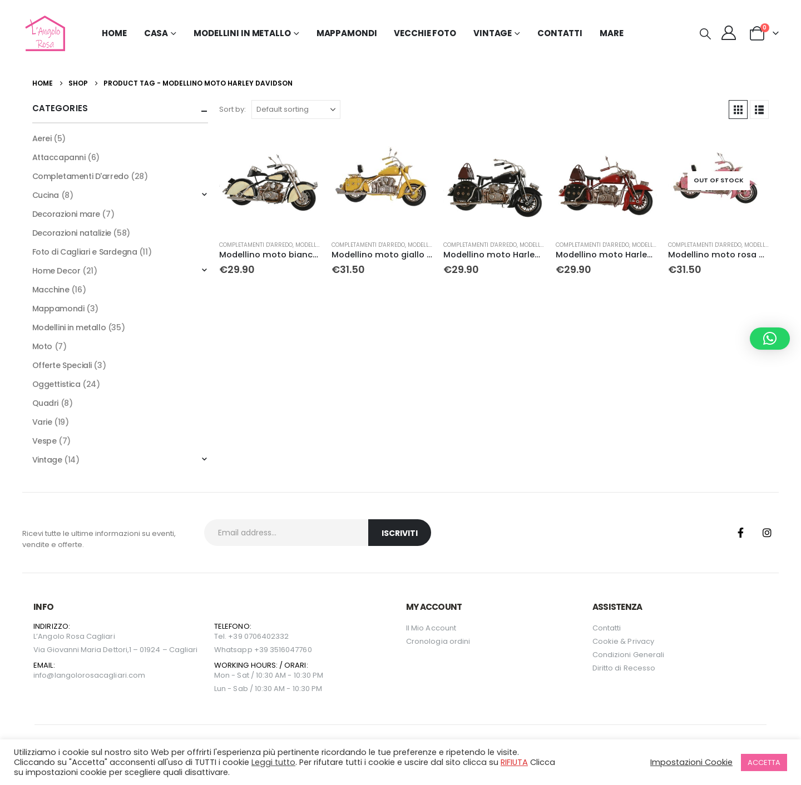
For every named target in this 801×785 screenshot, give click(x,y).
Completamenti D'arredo (256, 245)
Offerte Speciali (62, 365)
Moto (42, 346)
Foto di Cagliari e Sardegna (84, 251)
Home (114, 33)
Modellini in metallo (69, 327)
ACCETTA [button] (764, 762)
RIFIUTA (514, 762)
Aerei (42, 138)
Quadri (45, 403)
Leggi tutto (273, 762)
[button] (705, 34)
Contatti (559, 33)
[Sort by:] (295, 109)
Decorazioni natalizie (71, 233)
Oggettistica (56, 384)
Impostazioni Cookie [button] (691, 762)
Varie (42, 422)
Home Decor (56, 270)
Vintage (47, 459)
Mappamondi (347, 33)
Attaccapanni (59, 157)
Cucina (45, 195)
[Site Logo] (43, 33)
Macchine (51, 289)
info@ (43, 675)
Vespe (44, 440)
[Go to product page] (269, 180)
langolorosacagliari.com (100, 675)
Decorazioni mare (66, 214)
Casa (156, 33)
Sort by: (232, 109)
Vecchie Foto (425, 33)
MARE (612, 33)
